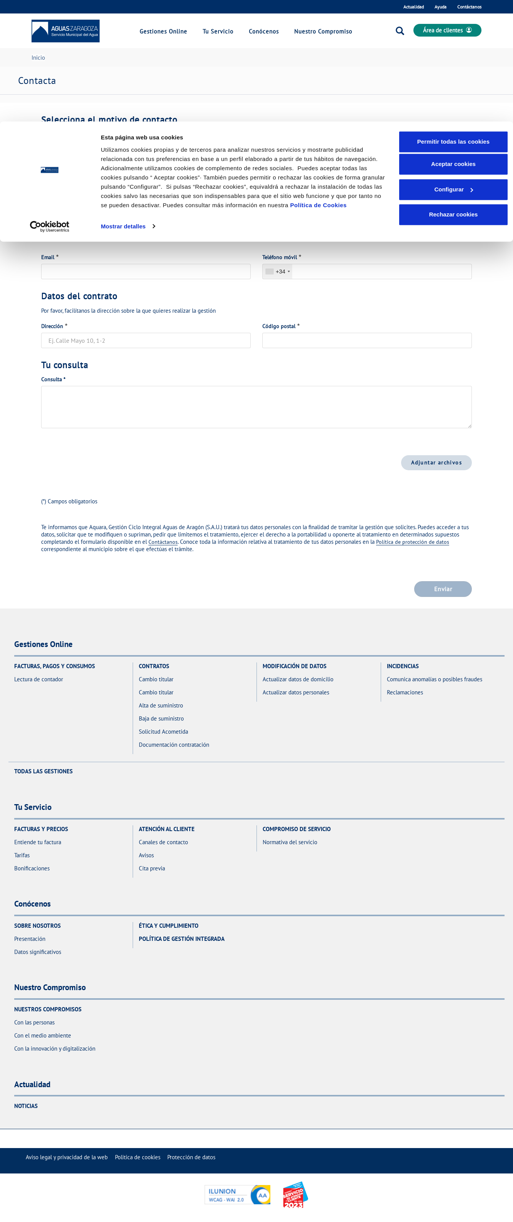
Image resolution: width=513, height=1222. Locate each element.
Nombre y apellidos (285, 211)
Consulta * (53, 379)
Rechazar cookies (453, 93)
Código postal (278, 326)
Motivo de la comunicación (73, 142)
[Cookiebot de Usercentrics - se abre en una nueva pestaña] (49, 105)
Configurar (453, 68)
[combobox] (277, 271)
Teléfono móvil (279, 257)
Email (47, 257)
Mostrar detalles (123, 104)
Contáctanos (163, 541)
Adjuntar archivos (436, 462)
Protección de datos (191, 1157)
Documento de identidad (70, 211)
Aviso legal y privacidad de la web (67, 1157)
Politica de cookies (137, 1157)
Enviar (443, 589)
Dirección (52, 326)
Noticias (26, 1106)
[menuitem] (67, 1157)
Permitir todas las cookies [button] (453, 20)
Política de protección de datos (412, 541)
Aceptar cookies (453, 42)
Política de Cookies (318, 83)
